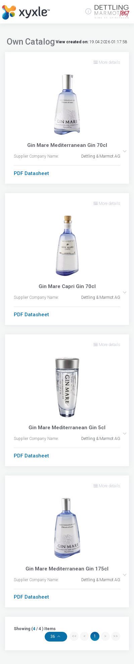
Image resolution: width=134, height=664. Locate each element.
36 (53, 636)
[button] (125, 151)
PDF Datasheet (31, 173)
